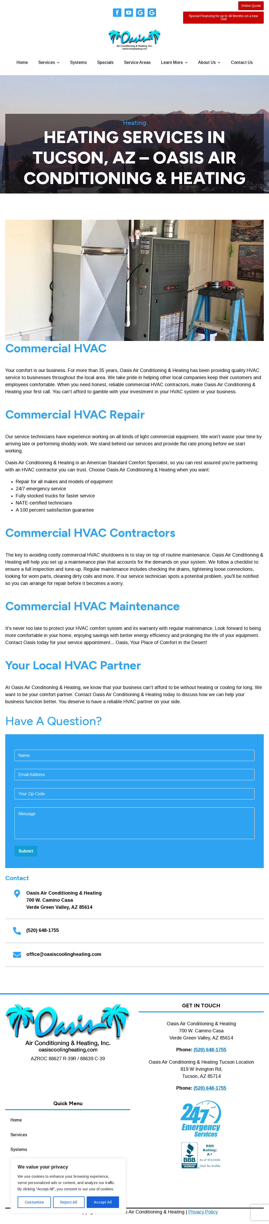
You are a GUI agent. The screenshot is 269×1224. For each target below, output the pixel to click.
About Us (207, 62)
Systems (78, 62)
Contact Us (242, 62)
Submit (25, 851)
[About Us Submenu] (221, 62)
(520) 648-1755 (210, 1049)
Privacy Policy (203, 1212)
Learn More (172, 62)
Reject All (68, 1202)
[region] (68, 1185)
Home (22, 62)
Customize (34, 1202)
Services (46, 62)
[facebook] (117, 12)
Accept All (103, 1202)
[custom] (140, 12)
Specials (105, 62)
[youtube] (129, 12)
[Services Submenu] (60, 62)
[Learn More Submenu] (188, 62)
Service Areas (137, 62)
